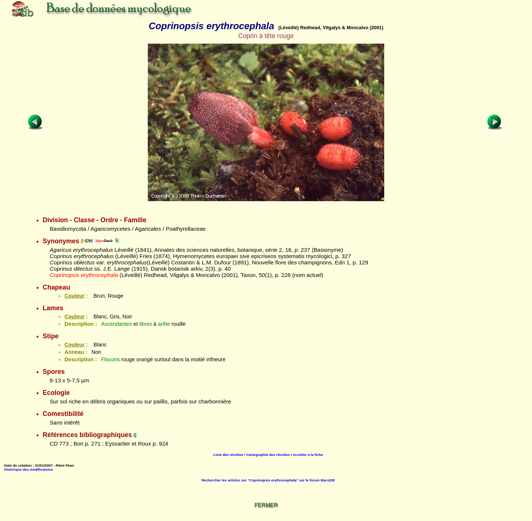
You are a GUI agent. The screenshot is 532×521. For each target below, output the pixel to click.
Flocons (110, 359)
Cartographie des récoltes (268, 455)
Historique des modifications (28, 469)
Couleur (74, 296)
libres (145, 324)
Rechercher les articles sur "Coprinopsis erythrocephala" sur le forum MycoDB (268, 480)
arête (164, 324)
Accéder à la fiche (308, 455)
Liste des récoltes (228, 455)
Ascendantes (116, 324)
